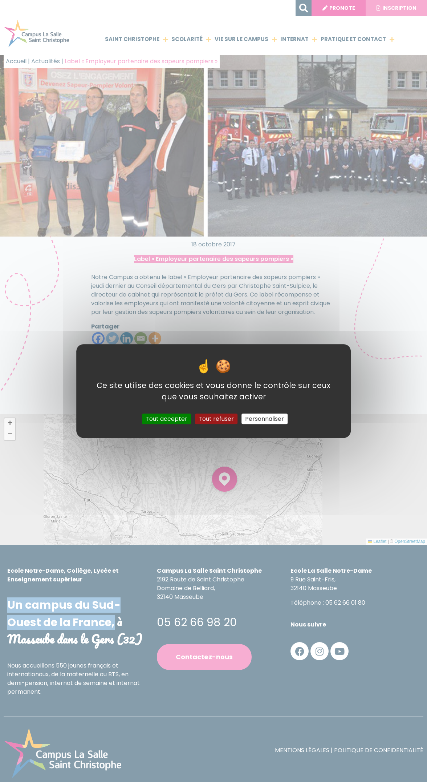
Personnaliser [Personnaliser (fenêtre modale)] (264, 419)
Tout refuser (216, 419)
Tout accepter (166, 419)
